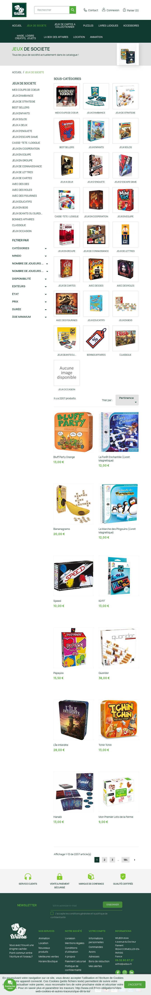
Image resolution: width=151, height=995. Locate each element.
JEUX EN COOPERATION (26, 148)
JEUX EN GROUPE (22, 160)
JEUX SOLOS (19, 119)
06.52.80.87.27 (124, 960)
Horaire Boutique (48, 961)
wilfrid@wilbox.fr (123, 964)
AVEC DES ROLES (22, 190)
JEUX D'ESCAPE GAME (25, 137)
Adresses (94, 956)
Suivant (134, 860)
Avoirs (92, 951)
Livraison (70, 938)
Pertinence (128, 400)
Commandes (96, 947)
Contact (90, 10)
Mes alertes (95, 966)
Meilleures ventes (49, 956)
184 (125, 859)
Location (43, 943)
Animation (44, 938)
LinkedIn (131, 972)
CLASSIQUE (19, 225)
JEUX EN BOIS (20, 207)
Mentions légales (74, 943)
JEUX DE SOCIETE (24, 83)
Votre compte (97, 931)
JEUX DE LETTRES (22, 172)
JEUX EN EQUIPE (21, 154)
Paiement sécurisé (75, 961)
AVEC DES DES (20, 184)
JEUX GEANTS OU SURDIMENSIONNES (28, 213)
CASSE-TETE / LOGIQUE (26, 142)
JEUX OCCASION (22, 231)
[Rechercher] (55, 10)
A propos (70, 956)
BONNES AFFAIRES (23, 219)
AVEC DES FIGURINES (24, 195)
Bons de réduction (99, 961)
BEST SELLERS (20, 107)
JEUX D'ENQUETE (22, 131)
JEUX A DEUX (19, 125)
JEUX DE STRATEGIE (23, 101)
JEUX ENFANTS (21, 113)
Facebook (118, 972)
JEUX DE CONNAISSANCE (27, 166)
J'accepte (135, 984)
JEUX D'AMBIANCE (22, 95)
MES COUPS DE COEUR (25, 89)
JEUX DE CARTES (22, 178)
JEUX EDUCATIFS (22, 201)
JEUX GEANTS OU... (66, 354)
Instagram (124, 972)
